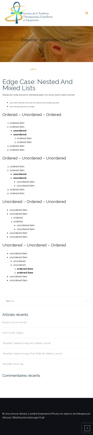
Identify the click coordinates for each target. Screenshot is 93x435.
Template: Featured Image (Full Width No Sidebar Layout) (32, 353)
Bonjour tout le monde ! (14, 322)
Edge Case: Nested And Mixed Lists (37, 85)
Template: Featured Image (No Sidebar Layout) (26, 343)
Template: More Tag (12, 364)
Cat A (33, 69)
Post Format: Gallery (13, 333)
